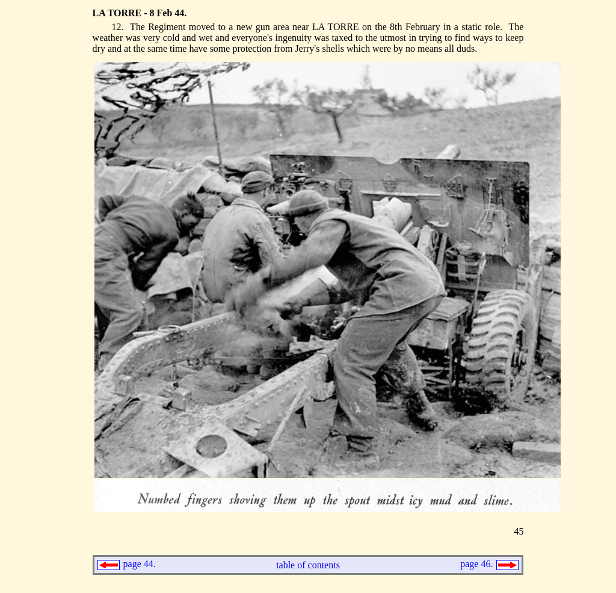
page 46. (477, 564)
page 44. (138, 564)
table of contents (308, 565)
